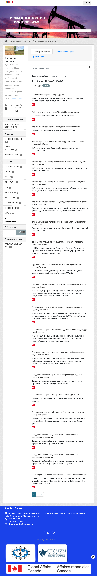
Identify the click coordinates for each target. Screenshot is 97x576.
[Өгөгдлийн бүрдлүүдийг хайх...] (60, 68)
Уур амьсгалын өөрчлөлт (44, 41)
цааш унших (17, 98)
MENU (87, 3)
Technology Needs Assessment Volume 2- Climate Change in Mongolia (59, 475)
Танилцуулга (38, 57)
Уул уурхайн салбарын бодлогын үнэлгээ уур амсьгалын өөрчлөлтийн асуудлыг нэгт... (55, 436)
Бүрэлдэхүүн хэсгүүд (20, 41)
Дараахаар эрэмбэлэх (40, 76)
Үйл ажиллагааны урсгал (65, 52)
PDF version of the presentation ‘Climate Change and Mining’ (55, 112)
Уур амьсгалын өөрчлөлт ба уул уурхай (48, 94)
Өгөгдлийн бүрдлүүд (42, 52)
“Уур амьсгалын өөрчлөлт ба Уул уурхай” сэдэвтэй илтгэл (56, 127)
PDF (33, 104)
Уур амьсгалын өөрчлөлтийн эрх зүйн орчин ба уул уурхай (55, 394)
